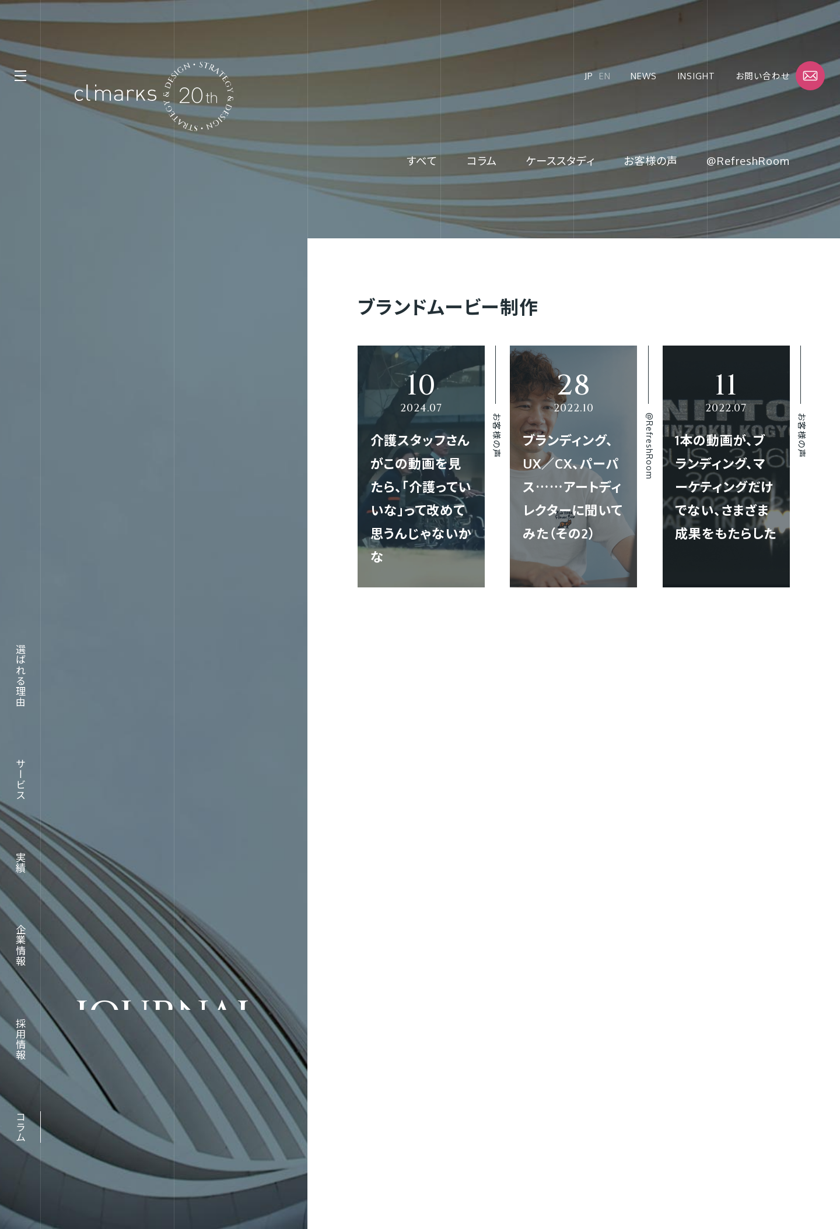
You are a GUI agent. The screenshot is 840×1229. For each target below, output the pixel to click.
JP (588, 76)
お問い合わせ (763, 76)
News (644, 76)
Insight (696, 76)
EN (605, 76)
